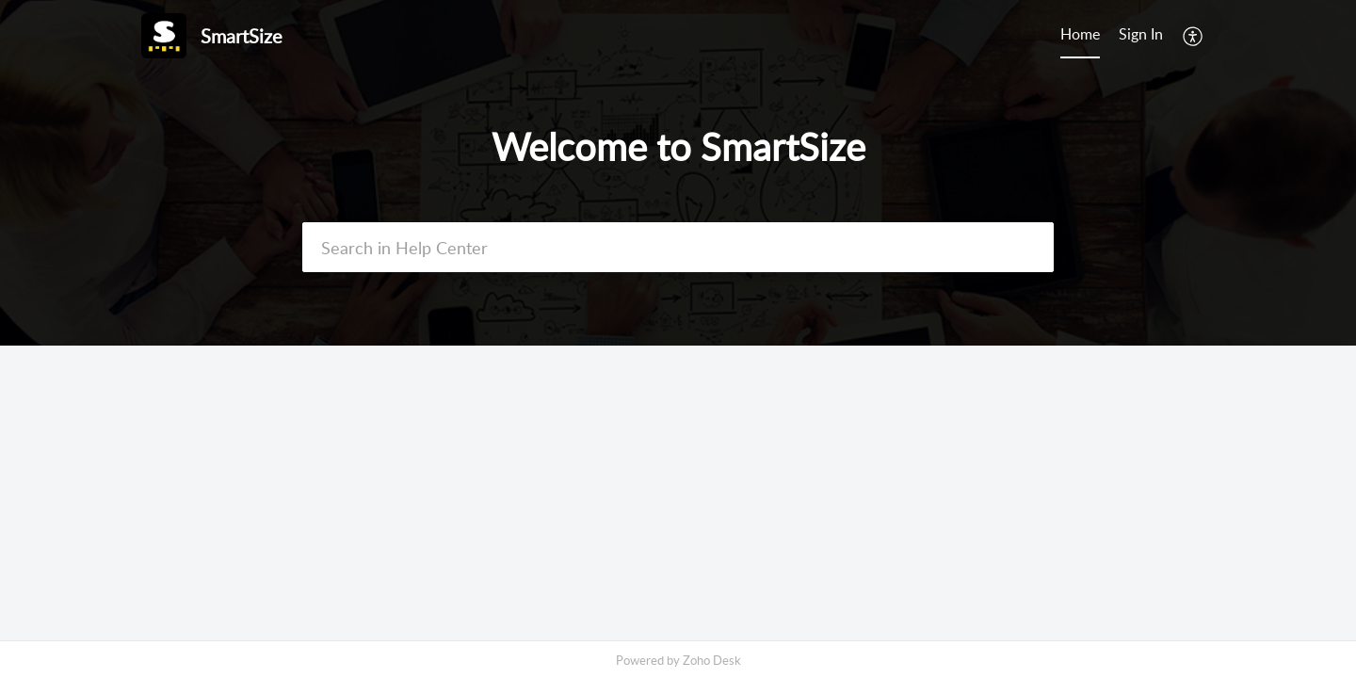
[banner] (678, 173)
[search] (678, 247)
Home (1080, 34)
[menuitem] (1140, 35)
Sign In (1141, 34)
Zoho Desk (712, 660)
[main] (678, 493)
